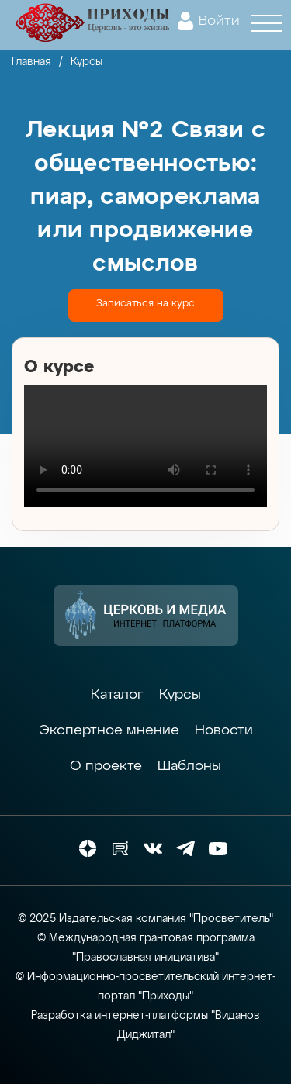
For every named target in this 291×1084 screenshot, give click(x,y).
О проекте (106, 766)
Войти (219, 21)
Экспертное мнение (109, 730)
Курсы (180, 695)
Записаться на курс (145, 304)
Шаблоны (189, 766)
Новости (224, 730)
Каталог (117, 695)
